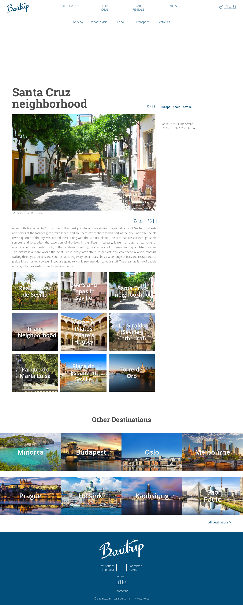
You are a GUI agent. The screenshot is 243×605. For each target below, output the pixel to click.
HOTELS (171, 6)
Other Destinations (121, 419)
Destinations (106, 566)
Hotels (133, 569)
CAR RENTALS (138, 7)
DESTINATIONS (71, 6)
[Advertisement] (198, 249)
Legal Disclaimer (122, 598)
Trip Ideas (108, 569)
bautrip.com (103, 598)
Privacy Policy (141, 598)
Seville (187, 107)
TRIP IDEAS (105, 7)
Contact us (121, 591)
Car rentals (135, 566)
